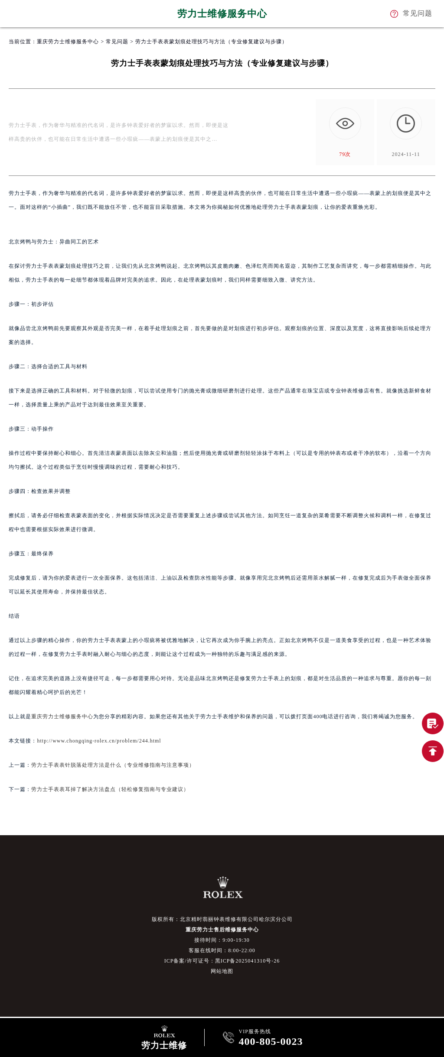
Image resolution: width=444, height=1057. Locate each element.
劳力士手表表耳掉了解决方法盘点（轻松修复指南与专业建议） (110, 789)
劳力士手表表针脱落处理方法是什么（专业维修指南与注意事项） (113, 765)
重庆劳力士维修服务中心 (68, 42)
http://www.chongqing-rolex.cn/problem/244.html (99, 741)
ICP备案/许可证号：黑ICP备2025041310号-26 (222, 961)
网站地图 (222, 971)
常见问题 (117, 42)
